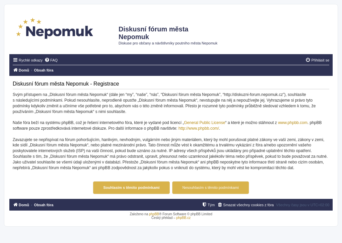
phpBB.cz (183, 218)
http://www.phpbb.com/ (198, 128)
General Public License (204, 122)
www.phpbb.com (292, 122)
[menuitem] (51, 60)
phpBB (154, 214)
